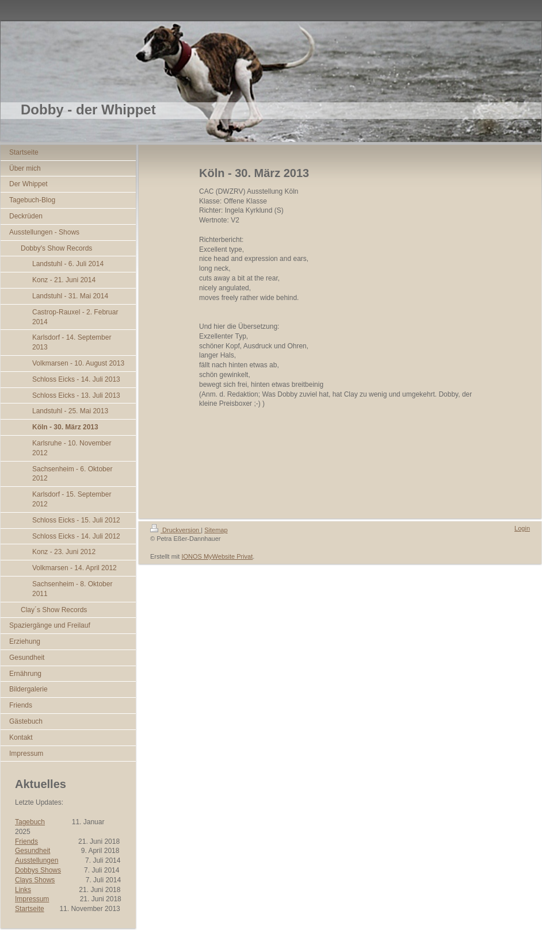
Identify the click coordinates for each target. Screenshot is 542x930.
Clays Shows (35, 880)
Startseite (29, 909)
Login (522, 528)
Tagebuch (30, 822)
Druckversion (175, 530)
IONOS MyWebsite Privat (217, 556)
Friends (26, 841)
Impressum (32, 899)
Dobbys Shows (38, 870)
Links (23, 890)
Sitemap (215, 530)
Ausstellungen (36, 860)
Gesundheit (32, 851)
